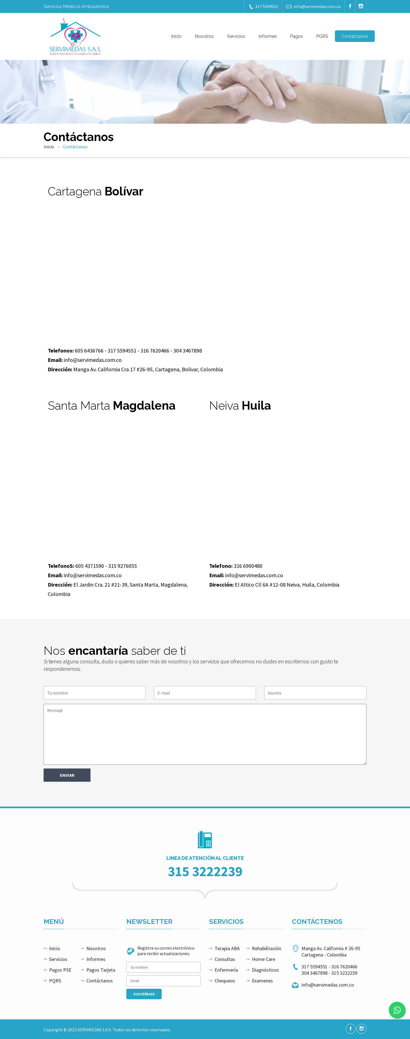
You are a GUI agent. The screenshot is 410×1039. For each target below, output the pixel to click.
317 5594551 (263, 6)
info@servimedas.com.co (313, 6)
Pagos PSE (60, 970)
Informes (268, 36)
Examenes (262, 980)
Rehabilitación (266, 948)
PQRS (322, 36)
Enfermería (226, 970)
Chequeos (225, 980)
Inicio (176, 36)
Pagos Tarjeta (100, 970)
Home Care (263, 959)
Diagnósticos (265, 970)
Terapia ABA (227, 948)
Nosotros (204, 36)
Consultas (225, 959)
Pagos (296, 36)
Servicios (236, 36)
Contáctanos (355, 36)
